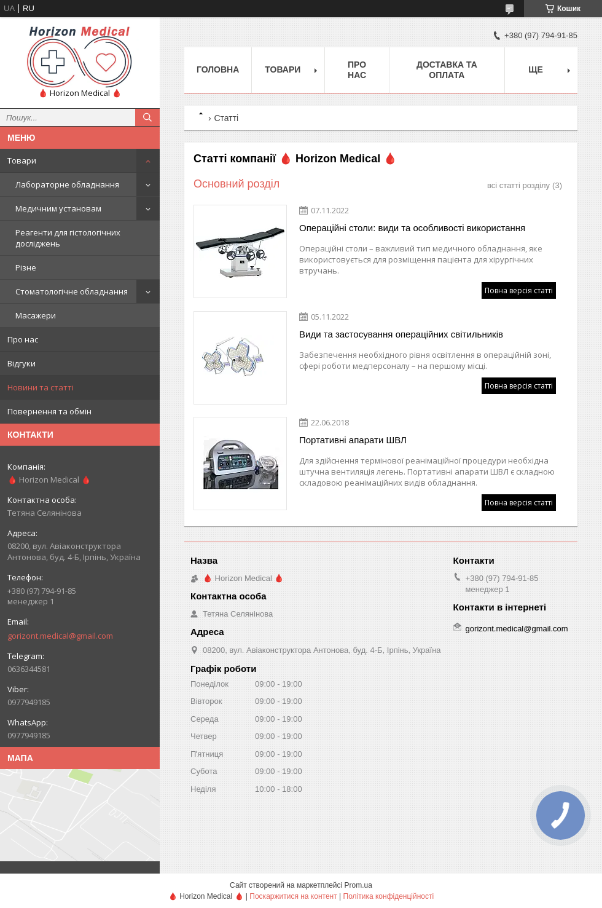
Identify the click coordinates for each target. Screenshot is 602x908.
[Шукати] (147, 117)
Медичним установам (58, 208)
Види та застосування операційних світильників (401, 334)
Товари (21, 160)
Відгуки (21, 363)
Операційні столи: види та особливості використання (412, 228)
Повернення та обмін (49, 411)
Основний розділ (237, 184)
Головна (218, 69)
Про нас (22, 339)
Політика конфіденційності (388, 896)
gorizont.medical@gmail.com (60, 635)
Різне (25, 267)
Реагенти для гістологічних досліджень (67, 238)
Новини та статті (40, 387)
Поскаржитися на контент (293, 896)
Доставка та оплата (446, 70)
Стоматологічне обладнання (71, 291)
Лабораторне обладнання (67, 184)
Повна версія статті (519, 290)
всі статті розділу (518, 185)
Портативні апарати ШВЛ (353, 440)
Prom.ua (358, 885)
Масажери (35, 315)
